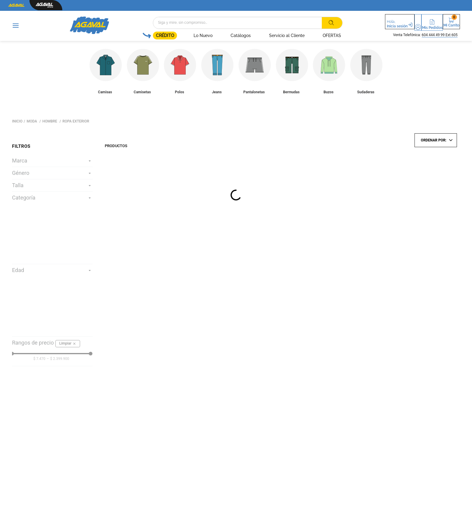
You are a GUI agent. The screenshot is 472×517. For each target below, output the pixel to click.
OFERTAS (316, 35)
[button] (403, 22)
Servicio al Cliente (271, 35)
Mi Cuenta (403, 26)
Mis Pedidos (426, 26)
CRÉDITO (149, 35)
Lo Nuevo (187, 35)
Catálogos (225, 35)
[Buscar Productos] (316, 23)
